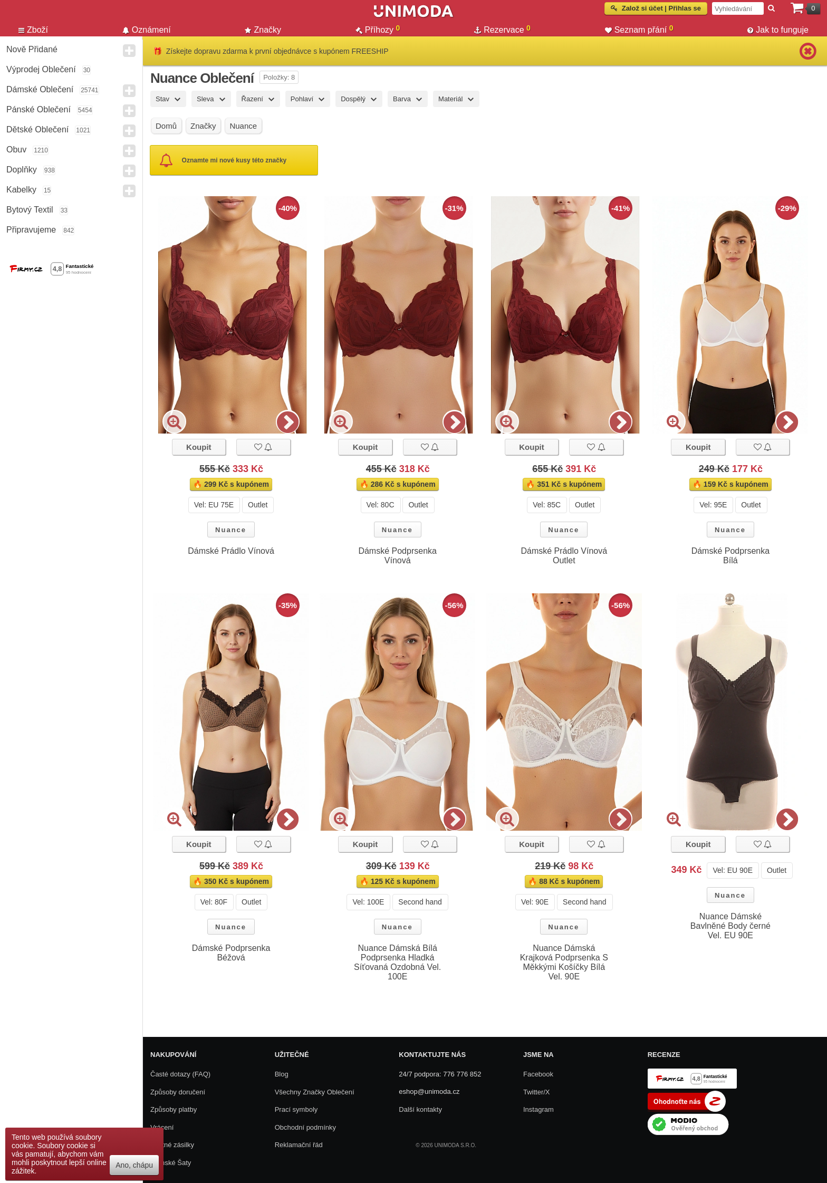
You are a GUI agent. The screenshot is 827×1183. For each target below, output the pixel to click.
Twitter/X (536, 1092)
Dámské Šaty (170, 1163)
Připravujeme (31, 229)
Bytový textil (29, 209)
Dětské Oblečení (37, 129)
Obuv (16, 149)
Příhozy (377, 29)
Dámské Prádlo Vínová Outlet (564, 555)
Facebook (538, 1074)
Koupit (198, 447)
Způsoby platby (173, 1109)
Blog (282, 1074)
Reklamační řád (299, 1145)
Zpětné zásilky (172, 1145)
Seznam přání (639, 29)
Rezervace (502, 29)
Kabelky (21, 189)
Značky (263, 29)
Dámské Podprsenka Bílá (730, 555)
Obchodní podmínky (305, 1127)
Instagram (538, 1109)
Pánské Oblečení (38, 109)
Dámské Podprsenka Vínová (397, 555)
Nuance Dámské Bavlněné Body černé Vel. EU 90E (730, 926)
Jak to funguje (778, 29)
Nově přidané (31, 49)
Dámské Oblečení (39, 89)
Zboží (33, 29)
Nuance (230, 530)
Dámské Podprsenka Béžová (231, 953)
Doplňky (21, 169)
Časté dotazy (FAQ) (180, 1074)
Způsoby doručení (177, 1092)
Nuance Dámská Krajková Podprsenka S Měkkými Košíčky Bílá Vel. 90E (564, 962)
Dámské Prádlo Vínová (231, 550)
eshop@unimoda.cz (429, 1091)
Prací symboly (296, 1109)
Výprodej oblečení (41, 69)
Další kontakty (420, 1109)
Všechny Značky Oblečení (314, 1092)
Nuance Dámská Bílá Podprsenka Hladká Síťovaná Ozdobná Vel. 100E (397, 962)
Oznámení (146, 29)
